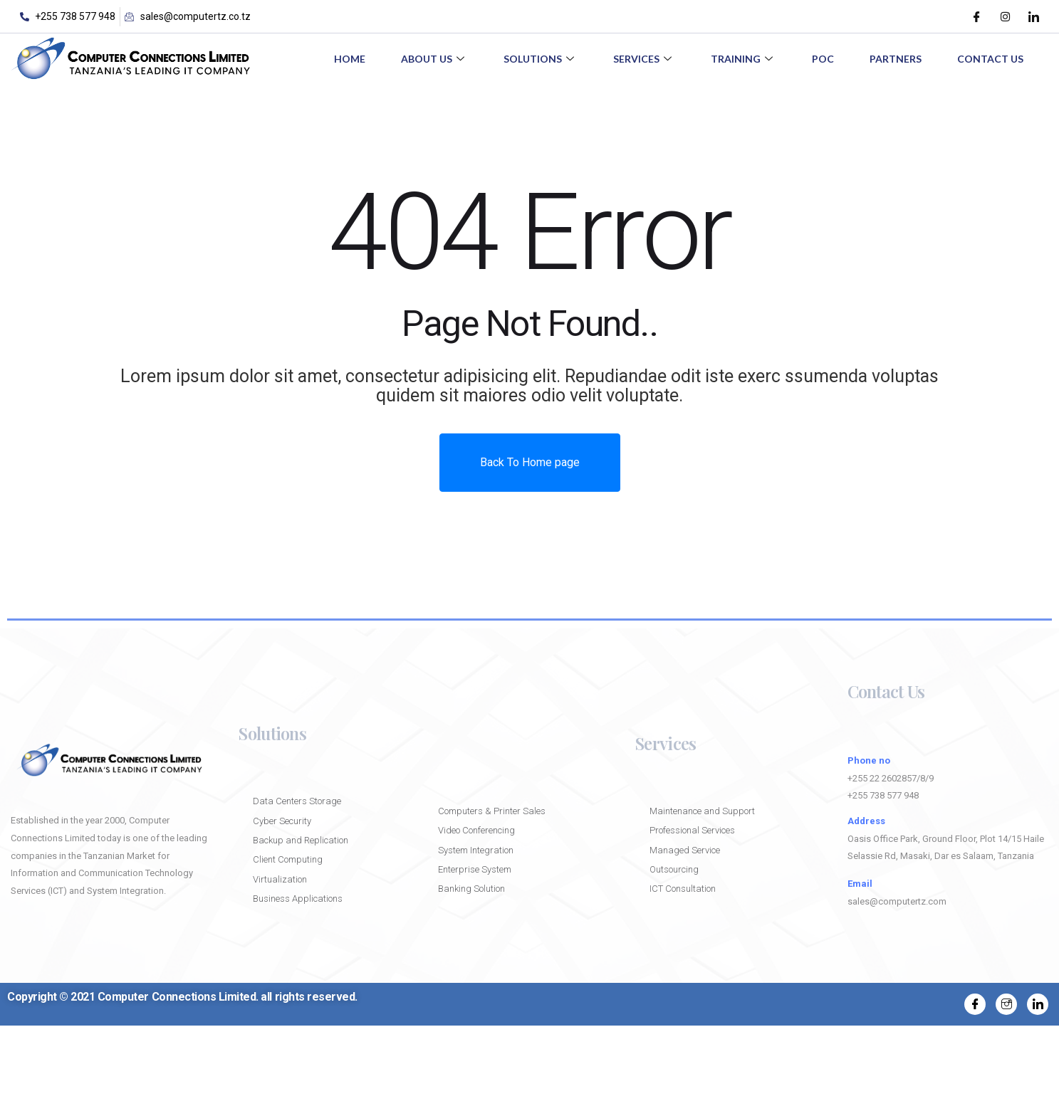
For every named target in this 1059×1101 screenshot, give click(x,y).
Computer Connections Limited (177, 996)
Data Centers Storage (297, 801)
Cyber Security (282, 821)
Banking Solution (471, 888)
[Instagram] (1005, 16)
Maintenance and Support (702, 811)
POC (823, 59)
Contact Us (990, 59)
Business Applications (298, 898)
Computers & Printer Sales (492, 811)
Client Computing (288, 859)
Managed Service (685, 850)
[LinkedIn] (1033, 16)
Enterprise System (474, 869)
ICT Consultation (683, 888)
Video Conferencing (476, 830)
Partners (896, 59)
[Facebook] (976, 16)
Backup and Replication (301, 840)
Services (644, 59)
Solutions (541, 59)
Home (349, 59)
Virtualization (280, 879)
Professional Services (692, 830)
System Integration (475, 850)
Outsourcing (674, 869)
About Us (434, 59)
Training (743, 59)
